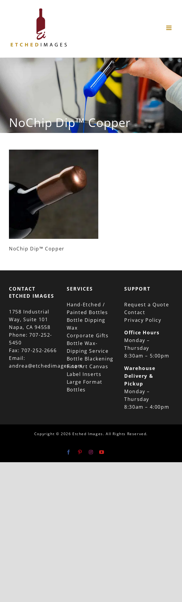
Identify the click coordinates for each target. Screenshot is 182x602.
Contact (134, 312)
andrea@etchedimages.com (46, 366)
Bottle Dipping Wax (86, 324)
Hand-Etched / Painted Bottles (87, 308)
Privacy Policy (142, 320)
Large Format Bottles (84, 386)
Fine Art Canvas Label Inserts (87, 370)
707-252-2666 (39, 350)
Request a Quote (146, 304)
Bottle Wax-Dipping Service (88, 347)
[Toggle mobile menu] (169, 28)
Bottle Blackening (90, 358)
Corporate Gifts (88, 335)
